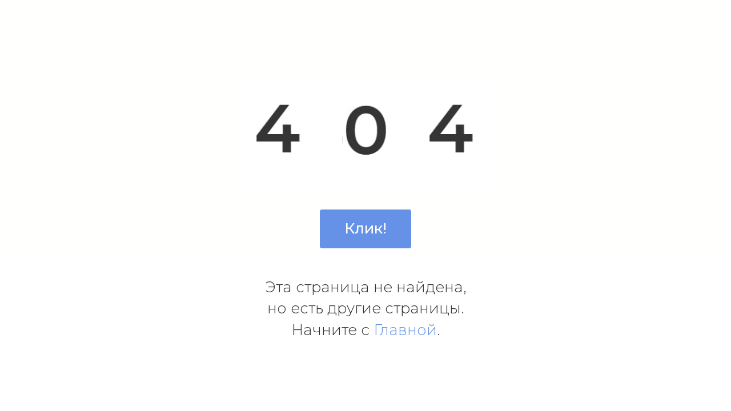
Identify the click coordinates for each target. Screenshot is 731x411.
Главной (405, 330)
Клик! (365, 228)
